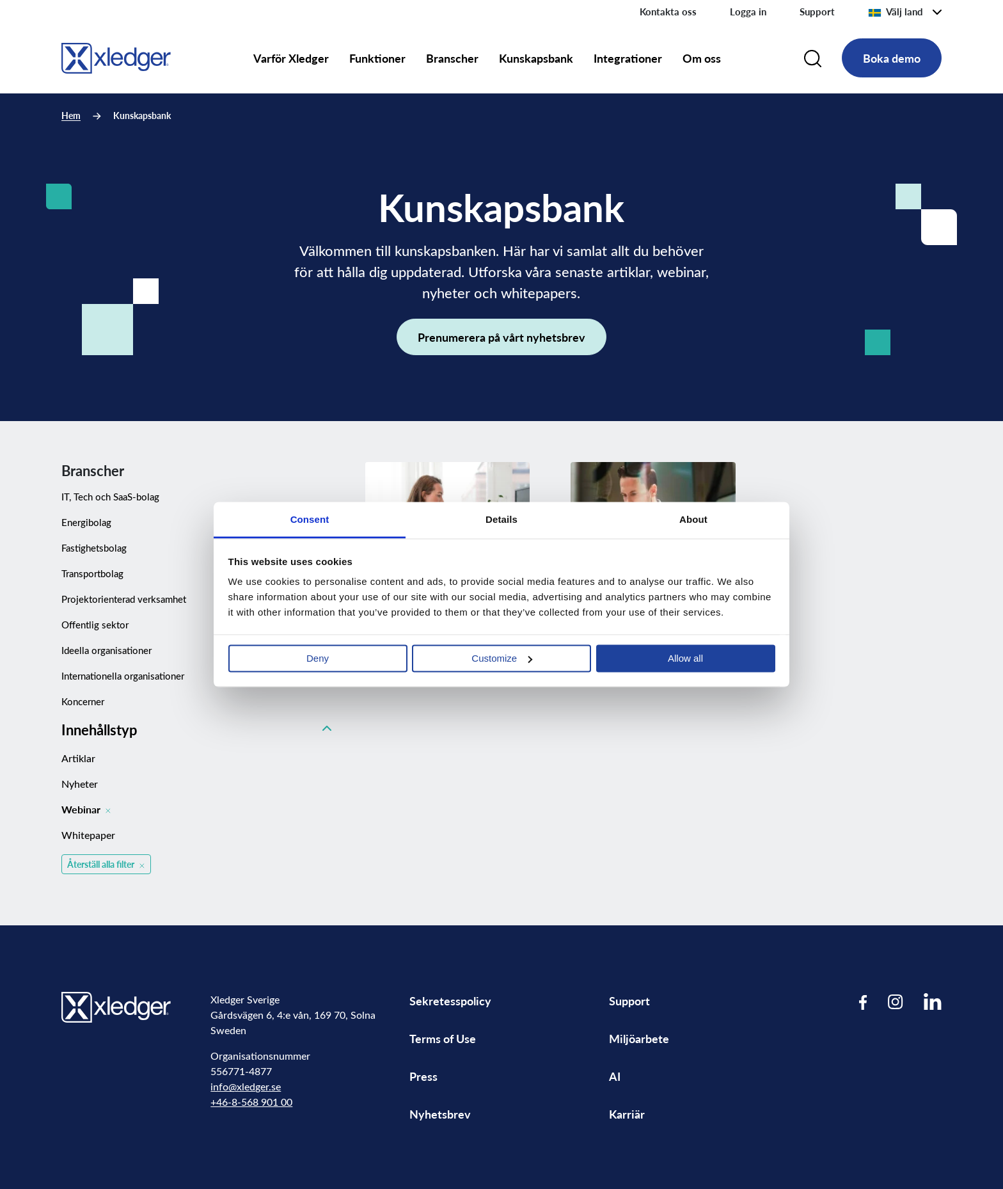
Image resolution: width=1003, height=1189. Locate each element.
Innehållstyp (196, 729)
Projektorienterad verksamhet (123, 599)
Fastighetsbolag (94, 547)
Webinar (86, 809)
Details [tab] (501, 519)
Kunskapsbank (536, 58)
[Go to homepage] (116, 56)
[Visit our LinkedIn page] (933, 1001)
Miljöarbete (639, 1038)
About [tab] (693, 519)
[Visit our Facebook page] (863, 1001)
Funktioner (377, 58)
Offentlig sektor (95, 624)
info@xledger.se (245, 1086)
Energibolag (86, 522)
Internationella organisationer (122, 675)
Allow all (685, 658)
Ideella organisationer (106, 650)
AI (614, 1076)
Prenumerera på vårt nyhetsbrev (501, 337)
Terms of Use (442, 1038)
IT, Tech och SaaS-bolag (110, 496)
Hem (71, 115)
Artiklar (78, 758)
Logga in (748, 11)
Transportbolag (92, 573)
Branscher (452, 58)
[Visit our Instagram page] (895, 1001)
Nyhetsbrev (440, 1114)
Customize (501, 658)
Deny (317, 658)
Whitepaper (88, 835)
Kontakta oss (668, 11)
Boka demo (891, 58)
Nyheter (79, 783)
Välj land (895, 11)
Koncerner (82, 701)
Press (423, 1076)
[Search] (812, 58)
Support (817, 11)
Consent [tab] (309, 519)
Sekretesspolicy (450, 1001)
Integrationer (628, 58)
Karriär (627, 1114)
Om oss (702, 58)
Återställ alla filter (106, 864)
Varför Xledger (291, 58)
